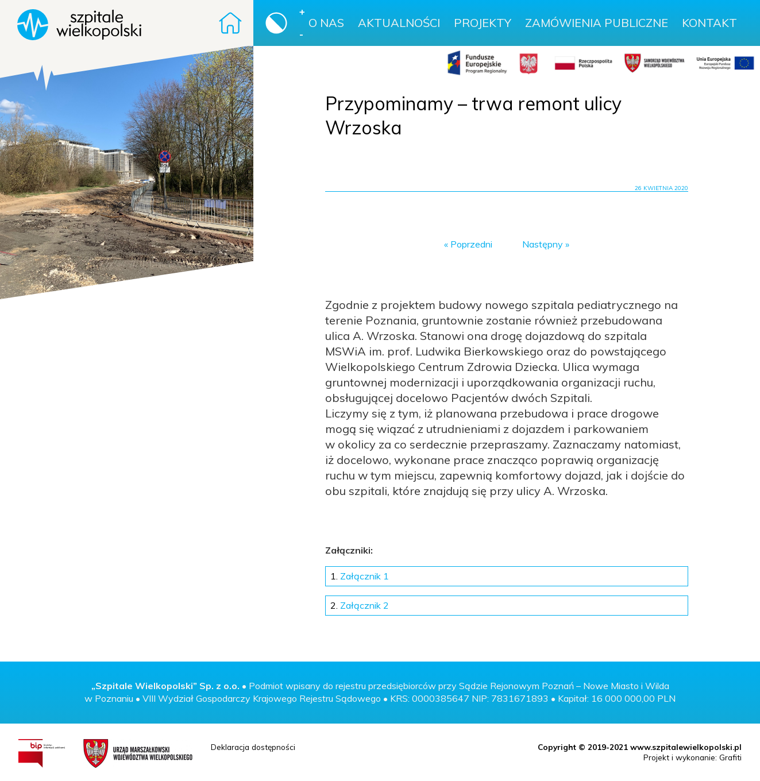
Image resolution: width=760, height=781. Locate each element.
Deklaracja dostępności (253, 747)
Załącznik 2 (359, 605)
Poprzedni (471, 244)
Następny (542, 244)
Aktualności (399, 23)
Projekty (482, 23)
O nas (326, 23)
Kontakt (709, 23)
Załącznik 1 (359, 576)
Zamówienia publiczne (596, 23)
